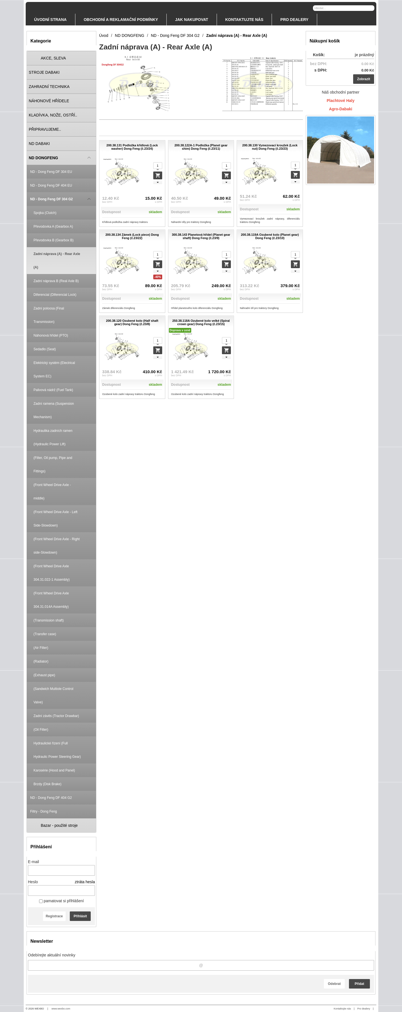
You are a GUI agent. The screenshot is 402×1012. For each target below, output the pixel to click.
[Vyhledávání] (343, 8)
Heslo (33, 882)
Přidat (359, 984)
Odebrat (334, 984)
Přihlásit (80, 916)
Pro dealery (363, 1008)
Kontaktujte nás (342, 1008)
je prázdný (364, 55)
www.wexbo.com (61, 1008)
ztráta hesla (85, 882)
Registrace (54, 916)
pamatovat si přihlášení (61, 901)
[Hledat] (370, 8)
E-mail (33, 861)
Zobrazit (363, 79)
